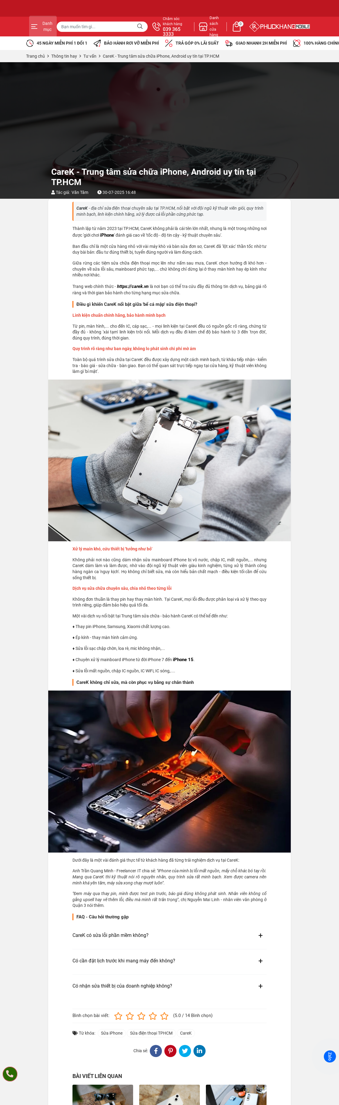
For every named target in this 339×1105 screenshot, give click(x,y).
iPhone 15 (183, 659)
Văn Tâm (80, 192)
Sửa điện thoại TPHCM (151, 1033)
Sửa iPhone (112, 1033)
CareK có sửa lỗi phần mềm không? (110, 935)
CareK (186, 1033)
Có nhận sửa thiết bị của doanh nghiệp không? (122, 986)
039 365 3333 (235, 32)
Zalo (329, 1056)
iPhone (107, 235)
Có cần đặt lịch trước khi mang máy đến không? (123, 961)
